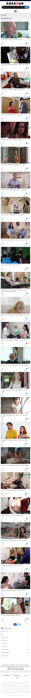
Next (19, 624)
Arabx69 (13, 695)
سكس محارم (15, 637)
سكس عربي (15, 643)
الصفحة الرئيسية (17, 675)
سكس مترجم (15, 631)
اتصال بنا (26, 675)
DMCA (17, 678)
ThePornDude (5, 675)
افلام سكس (15, 656)
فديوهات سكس (15, 653)
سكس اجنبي (15, 646)
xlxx (15, 634)
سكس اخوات (15, 649)
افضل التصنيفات (7, 628)
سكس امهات (15, 640)
